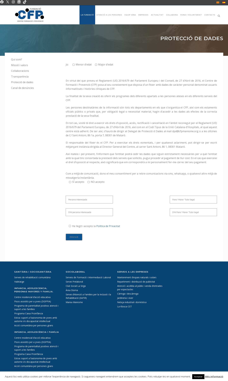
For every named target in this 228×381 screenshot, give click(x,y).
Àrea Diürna (72, 290)
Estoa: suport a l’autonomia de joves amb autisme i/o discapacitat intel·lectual (35, 319)
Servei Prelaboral (74, 281)
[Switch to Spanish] (224, 2)
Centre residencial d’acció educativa (32, 297)
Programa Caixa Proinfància (28, 313)
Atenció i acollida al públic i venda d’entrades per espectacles (139, 287)
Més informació (214, 376)
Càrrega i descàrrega (127, 293)
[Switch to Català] (218, 2)
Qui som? (16, 59)
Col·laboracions (20, 71)
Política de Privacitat (108, 226)
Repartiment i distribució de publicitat (136, 281)
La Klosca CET (124, 306)
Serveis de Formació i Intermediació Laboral (88, 277)
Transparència (19, 76)
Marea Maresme (74, 302)
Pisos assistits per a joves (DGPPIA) (32, 301)
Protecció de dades (22, 82)
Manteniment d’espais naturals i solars (136, 277)
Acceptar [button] (198, 376)
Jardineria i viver (125, 297)
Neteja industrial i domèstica (131, 302)
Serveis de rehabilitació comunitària (32, 277)
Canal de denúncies (22, 88)
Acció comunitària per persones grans (33, 325)
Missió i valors (19, 65)
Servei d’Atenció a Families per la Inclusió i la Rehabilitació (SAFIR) (88, 296)
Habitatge (19, 281)
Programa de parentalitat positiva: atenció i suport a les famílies (36, 307)
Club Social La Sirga (76, 285)
